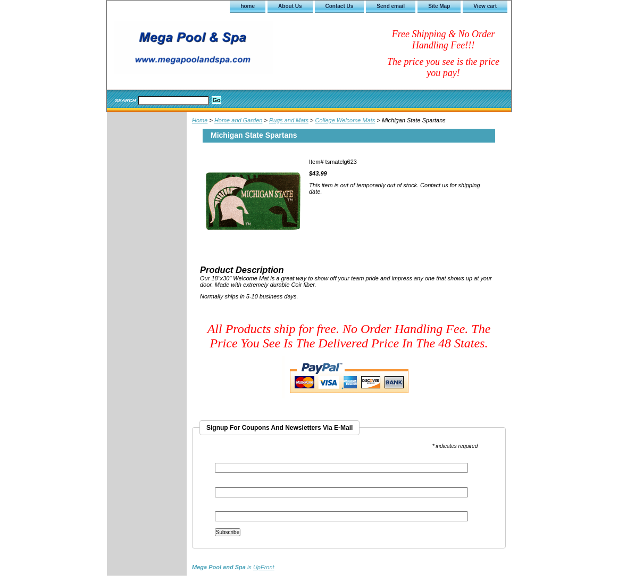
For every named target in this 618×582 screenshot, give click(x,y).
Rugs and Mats (288, 120)
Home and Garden (238, 120)
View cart (485, 6)
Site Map (439, 6)
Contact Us (339, 6)
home (247, 6)
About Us (290, 6)
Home (199, 120)
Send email (391, 6)
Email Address (235, 459)
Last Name (228, 507)
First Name (229, 483)
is (233, 567)
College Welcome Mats (345, 120)
